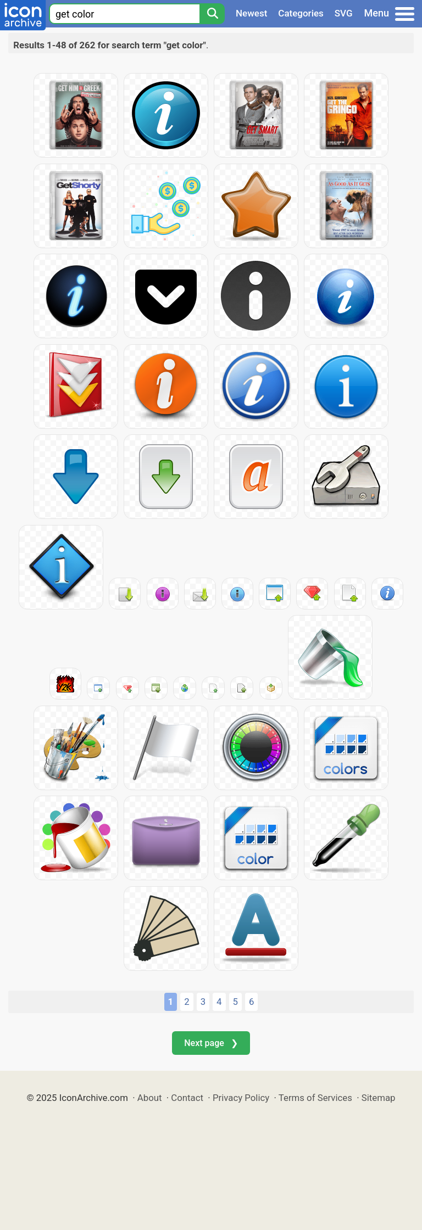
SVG (344, 13)
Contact (187, 1097)
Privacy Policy (241, 1097)
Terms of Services (315, 1097)
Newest (251, 13)
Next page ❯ (210, 1043)
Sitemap (379, 1097)
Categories (301, 13)
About (149, 1097)
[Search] (212, 13)
